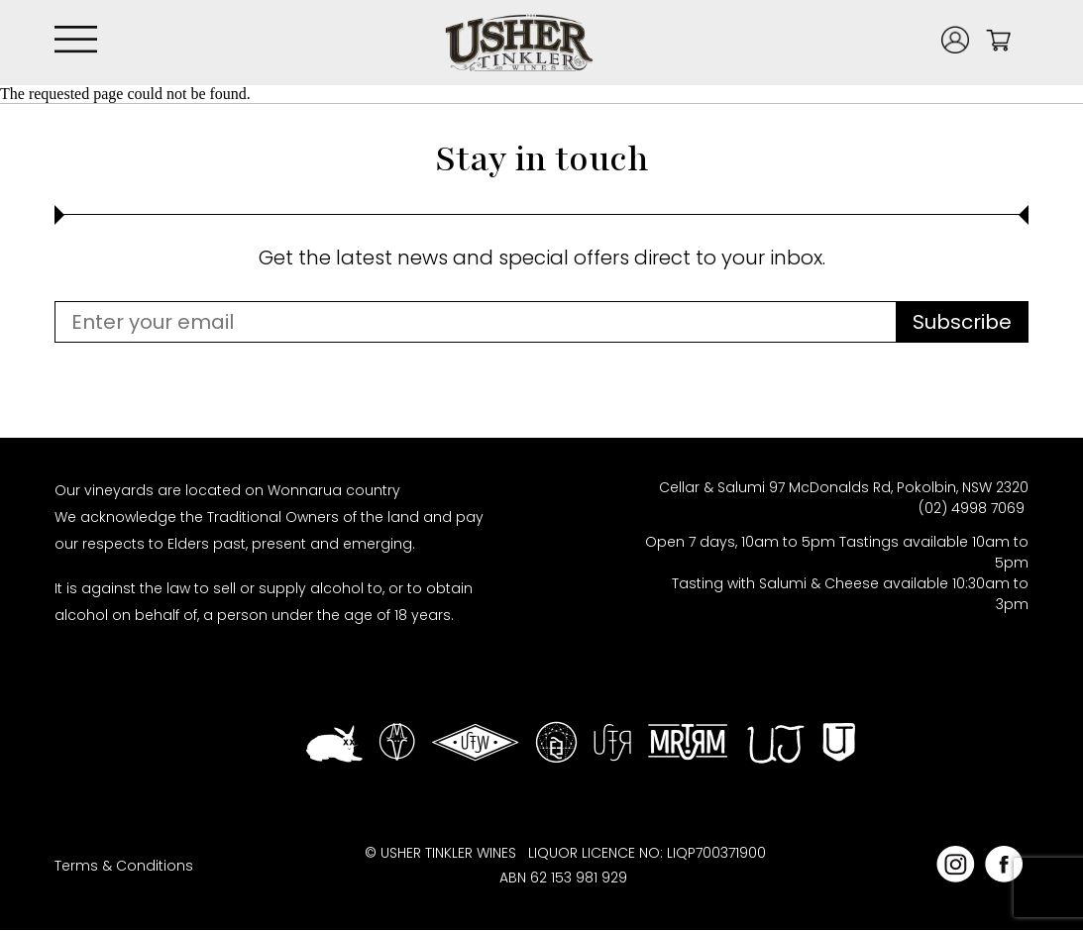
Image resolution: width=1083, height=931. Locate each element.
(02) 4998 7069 (974, 508)
